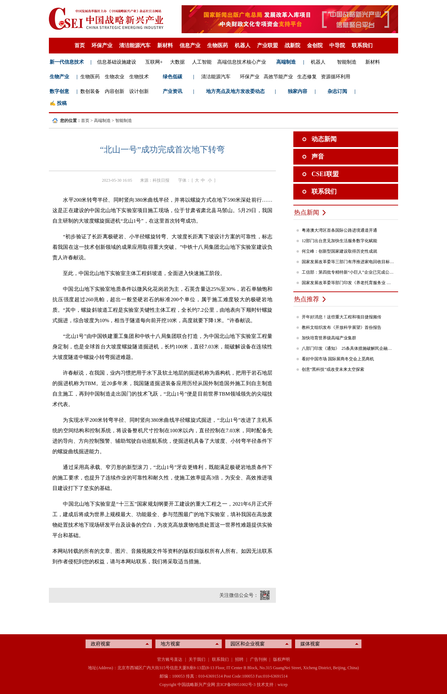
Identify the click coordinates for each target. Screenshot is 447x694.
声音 (318, 156)
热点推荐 (306, 299)
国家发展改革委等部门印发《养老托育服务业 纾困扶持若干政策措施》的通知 (348, 282)
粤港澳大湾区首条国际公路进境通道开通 (339, 230)
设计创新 (139, 91)
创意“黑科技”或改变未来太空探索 (333, 369)
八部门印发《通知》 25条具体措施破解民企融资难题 (348, 348)
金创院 (315, 45)
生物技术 (139, 76)
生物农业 (114, 76)
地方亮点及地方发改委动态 (235, 91)
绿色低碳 (172, 76)
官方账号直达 (169, 659)
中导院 (337, 45)
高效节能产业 (278, 76)
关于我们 (197, 659)
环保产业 (101, 45)
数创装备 (90, 91)
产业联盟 (267, 45)
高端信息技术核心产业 (241, 62)
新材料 (165, 45)
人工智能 (202, 62)
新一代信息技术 (67, 62)
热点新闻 (306, 212)
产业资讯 (172, 91)
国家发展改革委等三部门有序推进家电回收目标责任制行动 (348, 261)
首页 (79, 45)
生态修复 (307, 76)
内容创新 (114, 91)
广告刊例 (258, 659)
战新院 (292, 45)
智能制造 (347, 62)
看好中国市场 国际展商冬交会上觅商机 (338, 358)
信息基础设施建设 (116, 62)
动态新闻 (324, 139)
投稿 (62, 103)
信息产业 (189, 45)
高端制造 (286, 62)
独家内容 (297, 91)
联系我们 (362, 45)
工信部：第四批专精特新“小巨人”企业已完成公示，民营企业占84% (348, 272)
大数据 (177, 62)
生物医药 (217, 45)
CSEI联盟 (325, 174)
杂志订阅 (337, 91)
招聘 (239, 659)
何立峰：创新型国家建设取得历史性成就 (339, 251)
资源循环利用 (335, 76)
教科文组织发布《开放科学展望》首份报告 (341, 327)
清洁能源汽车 (135, 45)
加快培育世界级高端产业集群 (329, 337)
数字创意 (59, 91)
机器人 (242, 45)
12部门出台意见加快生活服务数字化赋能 (339, 240)
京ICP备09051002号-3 (236, 684)
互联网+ (154, 62)
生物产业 (59, 76)
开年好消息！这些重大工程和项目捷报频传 (341, 317)
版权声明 (281, 659)
